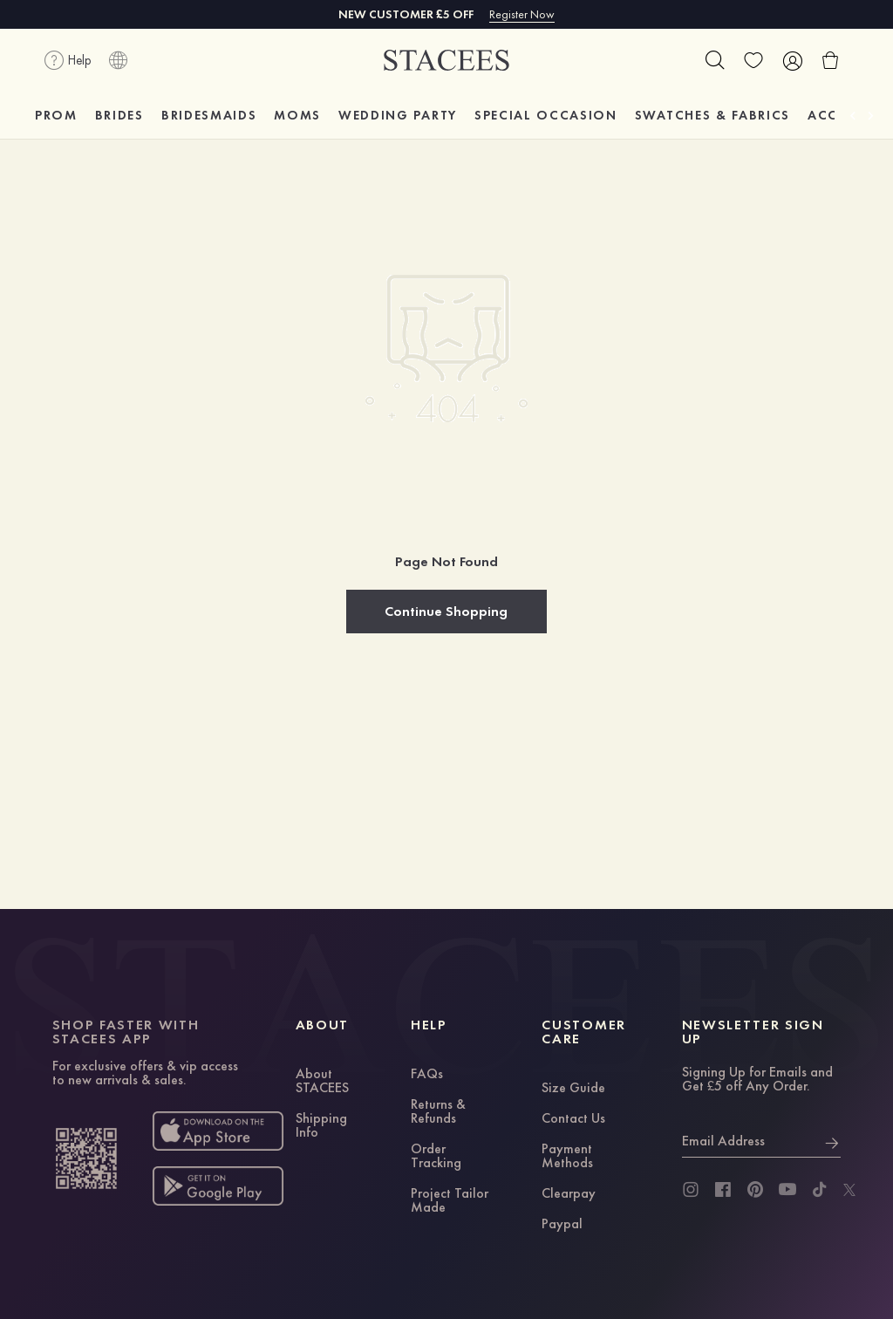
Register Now (522, 14)
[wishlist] (753, 60)
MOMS (297, 115)
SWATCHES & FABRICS (712, 115)
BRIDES (119, 115)
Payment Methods (567, 1157)
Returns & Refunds (438, 1112)
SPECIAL (545, 115)
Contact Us (573, 1119)
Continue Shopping (446, 611)
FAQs (427, 1075)
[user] (792, 60)
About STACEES (322, 1082)
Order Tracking (436, 1157)
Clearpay (569, 1194)
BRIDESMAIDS (208, 115)
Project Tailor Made (449, 1201)
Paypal (562, 1225)
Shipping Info (321, 1126)
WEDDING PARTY (397, 115)
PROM (56, 115)
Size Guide (573, 1089)
